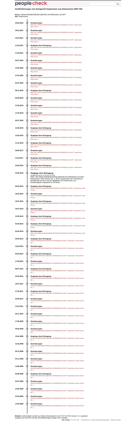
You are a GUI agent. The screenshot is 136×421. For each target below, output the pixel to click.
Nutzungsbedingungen (100, 420)
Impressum (85, 420)
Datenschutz (116, 420)
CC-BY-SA (74, 420)
